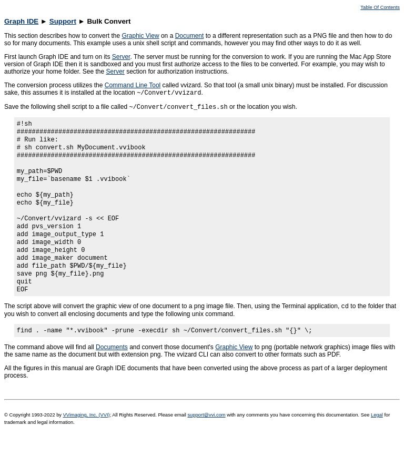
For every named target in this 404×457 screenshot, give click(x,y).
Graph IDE (21, 21)
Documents (112, 374)
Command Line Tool (133, 85)
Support (62, 21)
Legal (377, 442)
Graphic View (140, 35)
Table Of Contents (380, 7)
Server (121, 56)
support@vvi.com (206, 442)
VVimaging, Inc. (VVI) (86, 442)
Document (189, 35)
